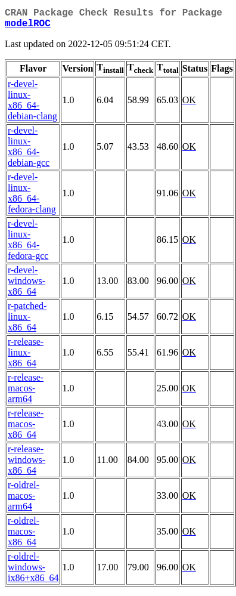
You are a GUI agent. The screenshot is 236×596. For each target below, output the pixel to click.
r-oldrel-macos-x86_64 (23, 536)
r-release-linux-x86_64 (26, 357)
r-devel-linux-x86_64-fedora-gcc (28, 244)
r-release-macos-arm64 (26, 393)
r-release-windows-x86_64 (26, 464)
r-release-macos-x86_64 (26, 428)
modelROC (28, 27)
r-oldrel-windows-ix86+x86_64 (33, 572)
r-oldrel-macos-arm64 (23, 500)
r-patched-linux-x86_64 (27, 321)
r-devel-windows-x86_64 (26, 285)
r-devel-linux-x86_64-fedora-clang (32, 198)
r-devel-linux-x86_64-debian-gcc (28, 151)
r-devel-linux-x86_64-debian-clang (32, 105)
